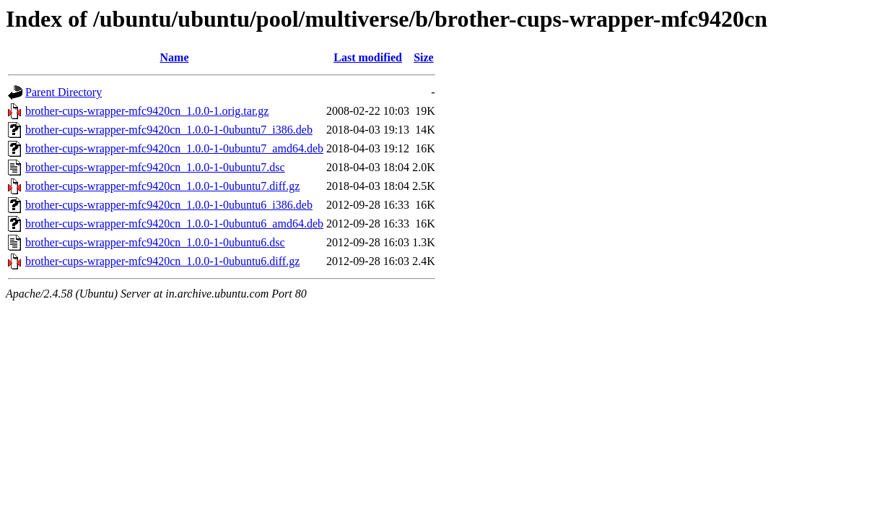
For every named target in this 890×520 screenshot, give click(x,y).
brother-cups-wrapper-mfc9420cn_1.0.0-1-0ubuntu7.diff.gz (162, 186)
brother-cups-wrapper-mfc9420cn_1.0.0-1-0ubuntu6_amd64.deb (174, 223)
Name (174, 57)
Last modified (367, 57)
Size (424, 57)
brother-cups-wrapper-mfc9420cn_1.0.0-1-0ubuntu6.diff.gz (162, 261)
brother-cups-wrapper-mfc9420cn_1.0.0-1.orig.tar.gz (147, 111)
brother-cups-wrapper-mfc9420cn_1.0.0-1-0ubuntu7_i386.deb (169, 130)
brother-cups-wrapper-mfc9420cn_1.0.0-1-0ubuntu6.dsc (155, 242)
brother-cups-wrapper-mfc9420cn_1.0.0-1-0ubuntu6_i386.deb (169, 205)
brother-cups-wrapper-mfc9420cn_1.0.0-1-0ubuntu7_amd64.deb (174, 148)
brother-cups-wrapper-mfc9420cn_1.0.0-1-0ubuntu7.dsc (155, 167)
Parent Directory (63, 92)
